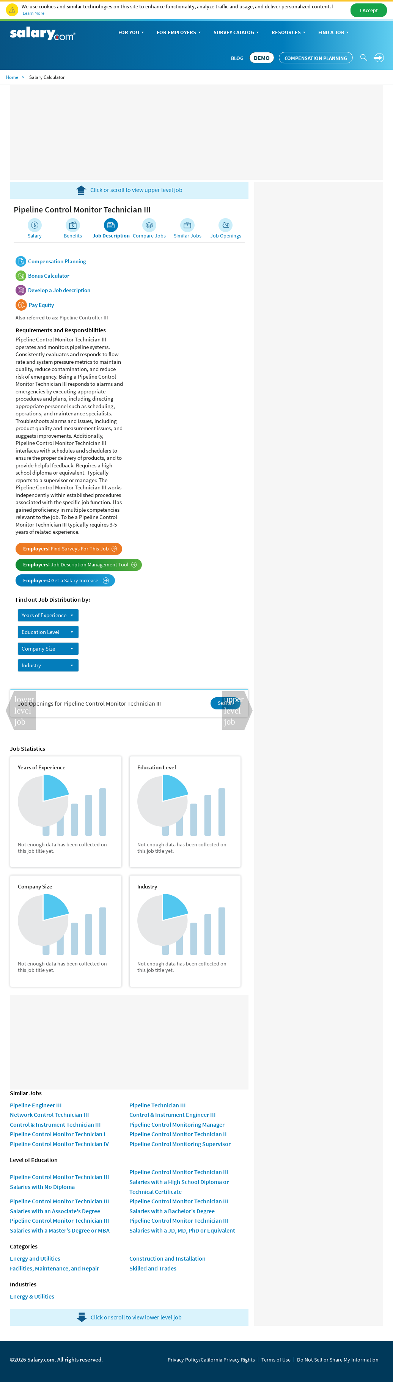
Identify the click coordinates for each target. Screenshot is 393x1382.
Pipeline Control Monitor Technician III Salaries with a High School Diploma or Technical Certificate (179, 1181)
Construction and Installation (167, 1258)
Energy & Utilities (32, 1296)
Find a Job (334, 33)
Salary (35, 235)
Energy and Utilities (35, 1258)
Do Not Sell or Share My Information (338, 1359)
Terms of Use (276, 1359)
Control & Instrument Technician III (55, 1124)
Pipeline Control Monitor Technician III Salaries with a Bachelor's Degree (179, 1206)
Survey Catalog (237, 33)
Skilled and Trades (152, 1268)
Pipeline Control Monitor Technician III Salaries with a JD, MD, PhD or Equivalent (182, 1225)
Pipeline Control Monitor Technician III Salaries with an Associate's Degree (59, 1206)
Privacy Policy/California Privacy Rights (211, 1359)
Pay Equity (41, 305)
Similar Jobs (187, 235)
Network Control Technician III (49, 1114)
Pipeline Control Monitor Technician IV (59, 1144)
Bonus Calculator (48, 275)
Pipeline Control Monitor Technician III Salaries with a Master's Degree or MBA (60, 1225)
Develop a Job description (59, 290)
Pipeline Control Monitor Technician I (57, 1134)
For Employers (179, 33)
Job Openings (225, 235)
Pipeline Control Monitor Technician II (178, 1134)
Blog (237, 58)
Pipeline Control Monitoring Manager (177, 1124)
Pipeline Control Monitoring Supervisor (180, 1144)
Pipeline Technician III (157, 1105)
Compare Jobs (149, 235)
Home (12, 77)
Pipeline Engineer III (36, 1105)
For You (131, 33)
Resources (289, 33)
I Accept (369, 10)
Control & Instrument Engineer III (172, 1114)
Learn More (33, 13)
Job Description (111, 235)
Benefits (73, 235)
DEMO (262, 57)
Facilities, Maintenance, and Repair (54, 1268)
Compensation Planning (316, 58)
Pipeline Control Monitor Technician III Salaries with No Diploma (59, 1181)
